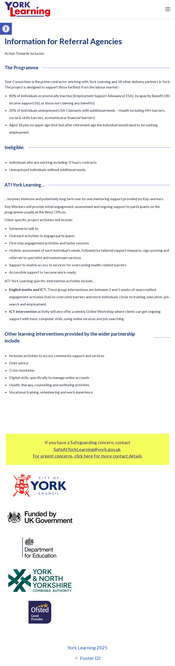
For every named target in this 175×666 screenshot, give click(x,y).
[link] (6, 29)
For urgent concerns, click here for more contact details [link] (87, 456)
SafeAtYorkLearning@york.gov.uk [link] (87, 449)
